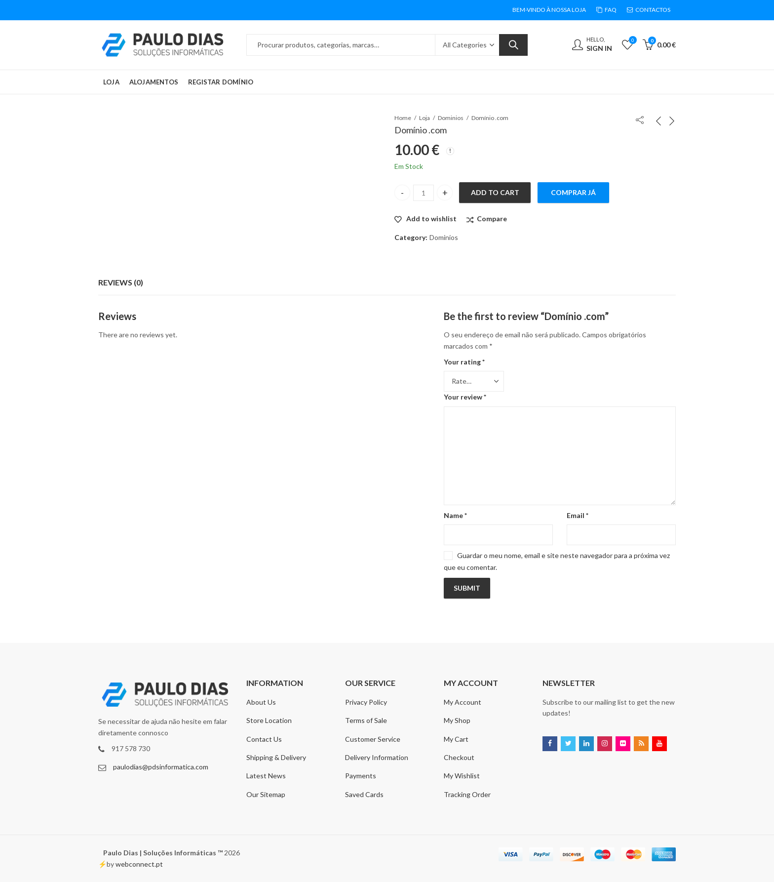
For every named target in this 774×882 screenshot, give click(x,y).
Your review (465, 397)
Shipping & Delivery (276, 757)
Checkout (459, 757)
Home (402, 117)
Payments (360, 775)
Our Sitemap (265, 794)
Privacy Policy (366, 702)
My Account (462, 702)
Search (513, 45)
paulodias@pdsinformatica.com (160, 766)
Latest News (266, 775)
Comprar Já (573, 192)
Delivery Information (376, 757)
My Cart (456, 739)
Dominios (451, 117)
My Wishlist (462, 775)
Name (455, 515)
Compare (492, 218)
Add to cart (495, 192)
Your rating (464, 362)
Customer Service (372, 739)
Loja (424, 117)
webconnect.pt (139, 864)
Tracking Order (467, 794)
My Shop (457, 720)
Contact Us (264, 739)
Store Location (269, 720)
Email (577, 515)
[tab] (120, 282)
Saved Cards (364, 794)
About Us (261, 702)
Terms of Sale (366, 720)
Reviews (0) (120, 282)
